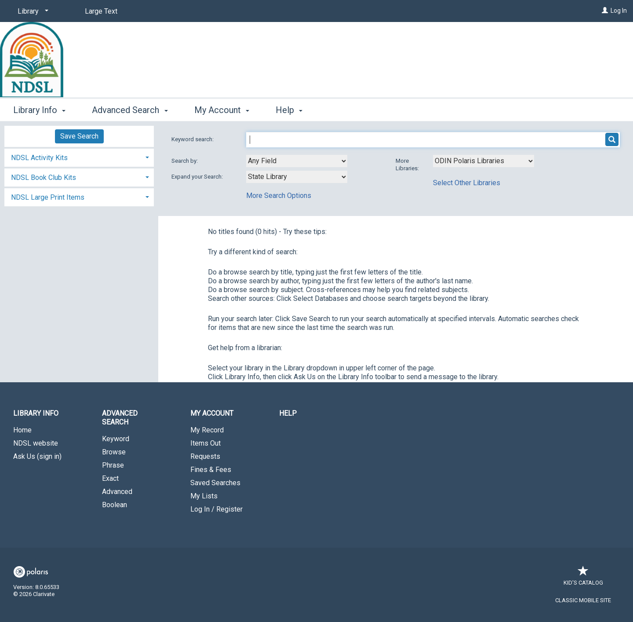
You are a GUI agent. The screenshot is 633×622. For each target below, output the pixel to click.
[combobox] (296, 161)
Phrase (113, 465)
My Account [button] (221, 110)
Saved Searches (215, 483)
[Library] (31, 11)
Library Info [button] (39, 110)
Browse (114, 452)
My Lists (204, 496)
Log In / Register (216, 509)
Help (288, 413)
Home (22, 430)
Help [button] (289, 110)
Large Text (101, 11)
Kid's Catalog (583, 578)
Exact (110, 478)
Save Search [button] (79, 136)
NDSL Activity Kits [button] (39, 158)
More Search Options (278, 195)
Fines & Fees (210, 469)
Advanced (117, 491)
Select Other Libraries (466, 183)
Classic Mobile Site (583, 600)
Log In (619, 10)
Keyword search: (193, 139)
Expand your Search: (197, 176)
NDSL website (35, 443)
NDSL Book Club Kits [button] (43, 177)
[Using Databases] (483, 161)
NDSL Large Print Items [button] (47, 197)
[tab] (79, 157)
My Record (207, 430)
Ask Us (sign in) (37, 456)
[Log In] (605, 10)
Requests (205, 456)
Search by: (185, 160)
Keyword (115, 439)
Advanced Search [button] (129, 110)
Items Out (205, 443)
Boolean (114, 505)
